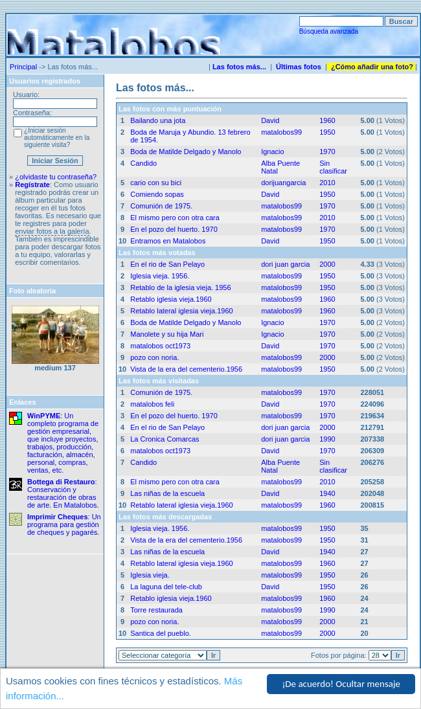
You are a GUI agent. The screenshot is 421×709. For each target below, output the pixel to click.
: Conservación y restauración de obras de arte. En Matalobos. (63, 493)
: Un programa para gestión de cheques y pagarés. (64, 524)
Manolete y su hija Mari (166, 334)
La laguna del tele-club (166, 587)
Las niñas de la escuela (167, 493)
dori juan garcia (285, 264)
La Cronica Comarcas (164, 439)
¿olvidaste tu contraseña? (56, 177)
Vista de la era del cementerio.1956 (186, 369)
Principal (23, 67)
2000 (327, 264)
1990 (327, 439)
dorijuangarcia (283, 182)
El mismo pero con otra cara (175, 217)
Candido (143, 163)
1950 (327, 132)
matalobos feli (152, 404)
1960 (327, 120)
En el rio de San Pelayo (167, 264)
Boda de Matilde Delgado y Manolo (185, 151)
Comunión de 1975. (161, 206)
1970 (327, 151)
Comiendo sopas (157, 194)
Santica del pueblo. (160, 633)
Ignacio (272, 151)
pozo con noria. (154, 357)
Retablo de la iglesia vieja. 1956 (180, 287)
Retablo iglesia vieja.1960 (170, 299)
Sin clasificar (333, 167)
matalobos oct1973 (160, 346)
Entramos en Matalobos (167, 241)
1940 (327, 493)
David (270, 120)
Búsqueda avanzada (328, 31)
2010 (327, 182)
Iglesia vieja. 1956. (159, 276)
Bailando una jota (157, 120)
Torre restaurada (156, 610)
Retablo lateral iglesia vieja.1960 (181, 311)
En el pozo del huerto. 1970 (174, 229)
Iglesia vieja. (150, 575)
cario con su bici (155, 182)
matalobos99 (281, 132)
